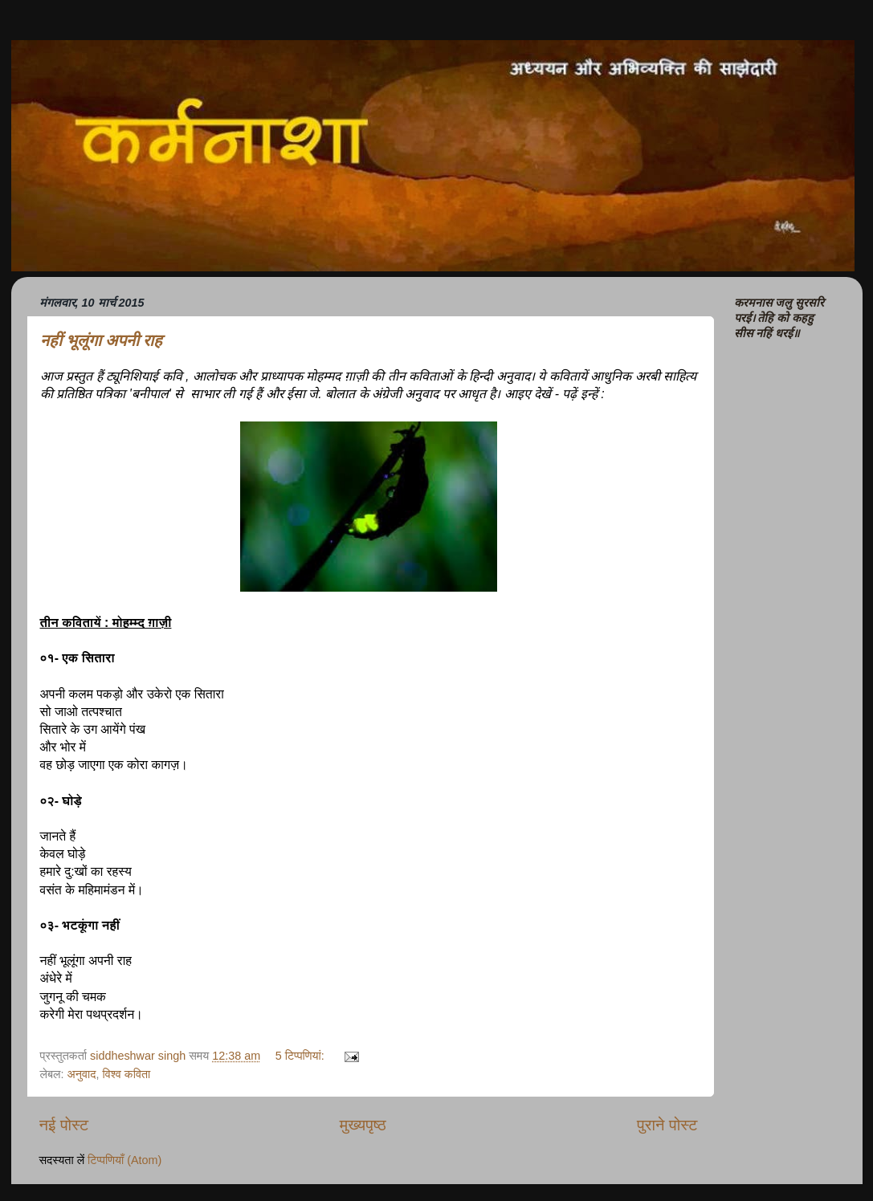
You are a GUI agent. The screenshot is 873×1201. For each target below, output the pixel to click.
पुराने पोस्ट (667, 1125)
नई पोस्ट (64, 1125)
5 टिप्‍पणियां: (301, 1055)
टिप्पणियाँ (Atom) (124, 1160)
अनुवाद (81, 1074)
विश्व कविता (127, 1074)
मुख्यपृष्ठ (363, 1125)
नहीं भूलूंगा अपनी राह (101, 340)
